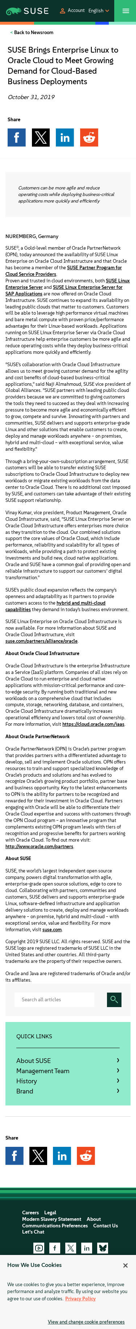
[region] (68, 1292)
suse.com (52, 929)
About (94, 1219)
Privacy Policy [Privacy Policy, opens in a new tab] (80, 1298)
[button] (72, 11)
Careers (30, 1213)
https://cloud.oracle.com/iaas (93, 724)
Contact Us (105, 1226)
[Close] (125, 1265)
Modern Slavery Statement (51, 1219)
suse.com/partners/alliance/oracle (41, 641)
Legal (50, 1213)
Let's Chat (33, 1232)
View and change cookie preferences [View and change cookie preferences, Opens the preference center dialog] (86, 1322)
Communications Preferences (55, 1226)
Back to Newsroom (33, 32)
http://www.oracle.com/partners (39, 846)
